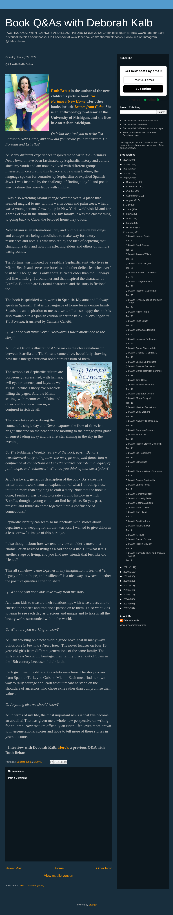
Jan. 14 (129, 416)
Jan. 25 (129, 295)
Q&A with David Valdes (138, 521)
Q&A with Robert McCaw (138, 543)
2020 (126, 571)
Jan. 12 (129, 439)
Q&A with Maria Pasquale (139, 398)
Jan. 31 (129, 240)
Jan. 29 (129, 259)
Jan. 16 (129, 389)
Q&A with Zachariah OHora (140, 393)
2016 (126, 590)
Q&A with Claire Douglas (138, 263)
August (130, 200)
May (128, 213)
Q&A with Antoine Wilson (138, 254)
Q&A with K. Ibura (135, 534)
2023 (126, 173)
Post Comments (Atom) (32, 885)
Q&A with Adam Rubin (137, 311)
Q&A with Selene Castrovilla (140, 480)
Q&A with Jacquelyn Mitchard (141, 362)
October (130, 191)
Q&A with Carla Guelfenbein (140, 330)
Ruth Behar (60, 91)
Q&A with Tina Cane (136, 380)
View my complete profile (133, 625)
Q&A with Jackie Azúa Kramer (141, 339)
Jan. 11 (129, 448)
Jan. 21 (129, 334)
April (129, 218)
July (128, 205)
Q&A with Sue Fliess (136, 512)
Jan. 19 (129, 357)
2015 (126, 594)
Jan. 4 (129, 530)
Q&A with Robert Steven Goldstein (143, 443)
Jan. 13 (129, 425)
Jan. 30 (129, 249)
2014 (126, 599)
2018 (126, 580)
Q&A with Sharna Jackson (139, 503)
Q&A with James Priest (137, 484)
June (129, 209)
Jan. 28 (129, 268)
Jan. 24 (129, 307)
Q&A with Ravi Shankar (138, 525)
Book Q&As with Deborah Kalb (79, 23)
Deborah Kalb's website (135, 124)
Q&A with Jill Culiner (136, 462)
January (130, 232)
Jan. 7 (129, 489)
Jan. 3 (129, 548)
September (132, 195)
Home (59, 868)
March (130, 223)
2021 (126, 567)
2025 (126, 164)
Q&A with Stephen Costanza (140, 430)
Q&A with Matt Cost (136, 434)
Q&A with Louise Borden (138, 236)
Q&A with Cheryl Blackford (139, 281)
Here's (63, 747)
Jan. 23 (129, 316)
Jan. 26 (129, 286)
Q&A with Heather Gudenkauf (141, 290)
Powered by (143, 99)
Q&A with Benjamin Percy (139, 494)
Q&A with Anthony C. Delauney (142, 421)
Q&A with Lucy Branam (138, 411)
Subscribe (143, 89)
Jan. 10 (129, 457)
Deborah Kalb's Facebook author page (143, 128)
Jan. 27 (129, 277)
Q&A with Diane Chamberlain (141, 348)
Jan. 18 (129, 375)
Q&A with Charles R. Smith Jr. (141, 352)
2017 (126, 585)
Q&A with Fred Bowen (137, 245)
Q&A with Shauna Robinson (140, 366)
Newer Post (13, 868)
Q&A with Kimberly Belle (138, 498)
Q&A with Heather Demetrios (141, 407)
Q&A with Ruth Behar (137, 321)
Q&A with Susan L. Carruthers (141, 272)
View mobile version (58, 875)
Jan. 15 (129, 402)
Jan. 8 (129, 475)
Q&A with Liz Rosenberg (138, 453)
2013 (126, 603)
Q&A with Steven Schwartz (140, 539)
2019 (126, 576)
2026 (126, 159)
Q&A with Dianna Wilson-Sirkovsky (144, 471)
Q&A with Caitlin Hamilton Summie (143, 370)
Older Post (104, 868)
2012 (126, 608)
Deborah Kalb (131, 620)
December (132, 182)
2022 (126, 178)
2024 (126, 169)
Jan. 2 (129, 560)
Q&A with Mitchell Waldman (140, 384)
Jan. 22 (129, 325)
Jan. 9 (129, 466)
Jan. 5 (129, 516)
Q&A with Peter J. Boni (137, 507)
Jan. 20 (129, 343)
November (132, 186)
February (131, 227)
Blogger (93, 904)
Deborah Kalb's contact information (141, 120)
